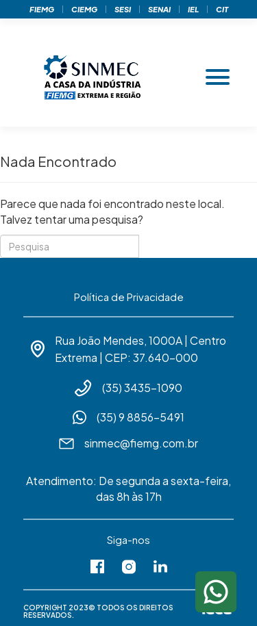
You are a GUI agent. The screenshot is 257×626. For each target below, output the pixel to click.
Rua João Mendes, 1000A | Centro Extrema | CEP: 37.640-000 (140, 349)
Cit (222, 9)
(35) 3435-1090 (142, 387)
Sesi (122, 9)
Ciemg (84, 9)
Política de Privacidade (129, 296)
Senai (159, 9)
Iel (193, 9)
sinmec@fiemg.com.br (141, 443)
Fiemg (41, 9)
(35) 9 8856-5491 (140, 417)
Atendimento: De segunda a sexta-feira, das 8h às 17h (128, 488)
